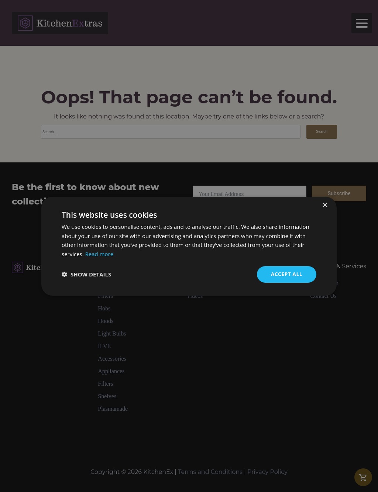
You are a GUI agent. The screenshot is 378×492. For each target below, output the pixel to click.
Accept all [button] (286, 274)
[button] (86, 274)
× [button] (324, 205)
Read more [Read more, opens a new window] (99, 254)
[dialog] (189, 246)
